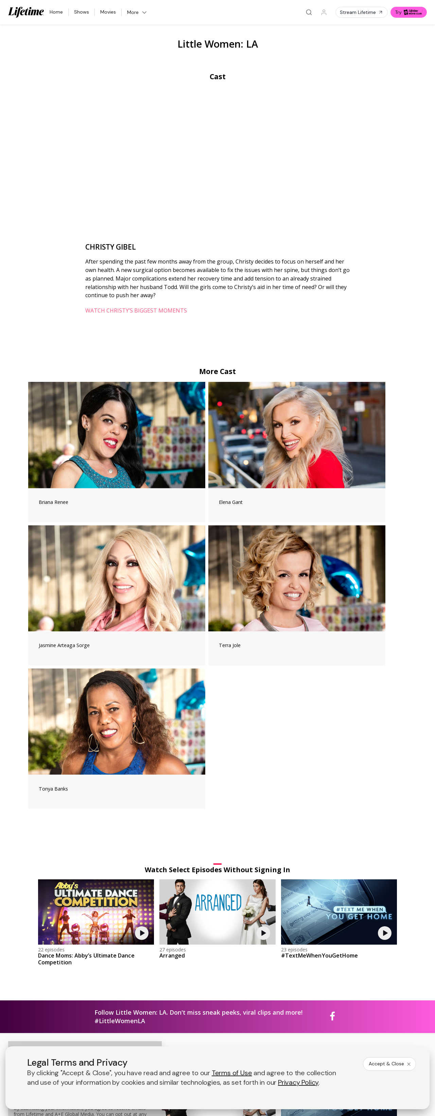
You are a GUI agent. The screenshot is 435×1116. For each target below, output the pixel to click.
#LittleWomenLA (119, 777)
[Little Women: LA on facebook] (332, 773)
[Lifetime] (26, 12)
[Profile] (323, 12)
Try (408, 12)
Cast (218, 76)
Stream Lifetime (361, 12)
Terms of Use (232, 1072)
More (137, 12)
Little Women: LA (217, 43)
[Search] (309, 12)
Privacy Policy (298, 1082)
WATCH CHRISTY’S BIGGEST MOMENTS (136, 310)
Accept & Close (390, 1064)
